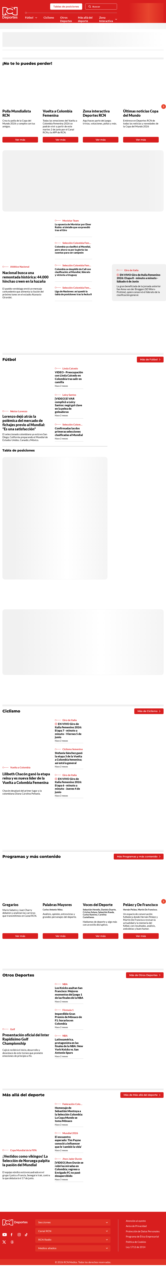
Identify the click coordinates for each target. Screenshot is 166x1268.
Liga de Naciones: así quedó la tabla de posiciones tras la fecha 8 (73, 293)
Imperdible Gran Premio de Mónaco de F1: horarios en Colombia (68, 1018)
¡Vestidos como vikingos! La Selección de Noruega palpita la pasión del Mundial (26, 1160)
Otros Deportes (66, 19)
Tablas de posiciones (66, 6)
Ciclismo (49, 17)
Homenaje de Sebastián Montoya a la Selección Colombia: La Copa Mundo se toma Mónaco (69, 1114)
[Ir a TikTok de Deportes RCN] (26, 1235)
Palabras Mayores (57, 905)
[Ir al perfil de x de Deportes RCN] (4, 1242)
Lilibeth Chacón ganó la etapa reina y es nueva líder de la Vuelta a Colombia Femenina (26, 778)
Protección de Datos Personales (143, 1231)
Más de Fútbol (150, 359)
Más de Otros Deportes (144, 975)
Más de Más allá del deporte (142, 1094)
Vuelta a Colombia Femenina (57, 113)
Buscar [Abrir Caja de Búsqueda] (94, 6)
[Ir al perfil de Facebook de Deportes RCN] (11, 1235)
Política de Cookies (136, 1241)
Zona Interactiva (106, 19)
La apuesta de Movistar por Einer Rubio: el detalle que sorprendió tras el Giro (73, 227)
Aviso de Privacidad (136, 1226)
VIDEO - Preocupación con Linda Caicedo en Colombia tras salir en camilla (69, 377)
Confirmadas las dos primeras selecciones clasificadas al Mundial (69, 432)
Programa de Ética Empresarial (142, 1236)
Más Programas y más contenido (138, 856)
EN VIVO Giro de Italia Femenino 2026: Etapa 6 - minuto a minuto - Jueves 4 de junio (68, 785)
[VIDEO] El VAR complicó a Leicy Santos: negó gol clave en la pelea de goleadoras (68, 405)
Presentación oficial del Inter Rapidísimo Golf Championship (25, 1039)
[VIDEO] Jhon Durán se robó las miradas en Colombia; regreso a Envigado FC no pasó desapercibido (69, 1169)
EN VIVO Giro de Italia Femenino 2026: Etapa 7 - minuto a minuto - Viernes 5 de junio (68, 730)
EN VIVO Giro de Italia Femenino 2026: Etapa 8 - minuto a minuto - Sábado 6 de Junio (138, 278)
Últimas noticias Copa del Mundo (140, 113)
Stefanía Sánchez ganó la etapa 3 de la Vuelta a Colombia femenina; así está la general (69, 757)
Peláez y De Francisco (140, 905)
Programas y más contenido (31, 856)
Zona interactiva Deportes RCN (96, 113)
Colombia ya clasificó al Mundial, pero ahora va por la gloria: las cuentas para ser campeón (73, 249)
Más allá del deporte (85, 19)
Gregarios (10, 905)
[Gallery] (80, 106)
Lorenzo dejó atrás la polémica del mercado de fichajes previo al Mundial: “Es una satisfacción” (23, 422)
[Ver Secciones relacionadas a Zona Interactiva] (116, 19)
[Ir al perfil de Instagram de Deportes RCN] (19, 1235)
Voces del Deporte (98, 905)
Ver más (20, 139)
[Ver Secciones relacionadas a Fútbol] (36, 18)
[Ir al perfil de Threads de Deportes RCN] (12, 1242)
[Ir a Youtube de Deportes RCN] (4, 1235)
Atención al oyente (136, 1220)
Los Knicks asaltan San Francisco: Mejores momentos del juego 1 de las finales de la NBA (69, 992)
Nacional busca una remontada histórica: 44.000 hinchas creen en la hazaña (25, 277)
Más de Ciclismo (149, 711)
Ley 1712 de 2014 (135, 1247)
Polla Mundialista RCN (16, 113)
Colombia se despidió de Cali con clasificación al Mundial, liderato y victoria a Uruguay (73, 272)
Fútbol (29, 17)
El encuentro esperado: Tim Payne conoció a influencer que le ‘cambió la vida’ (68, 1141)
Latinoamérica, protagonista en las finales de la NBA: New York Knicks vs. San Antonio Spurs (69, 1046)
